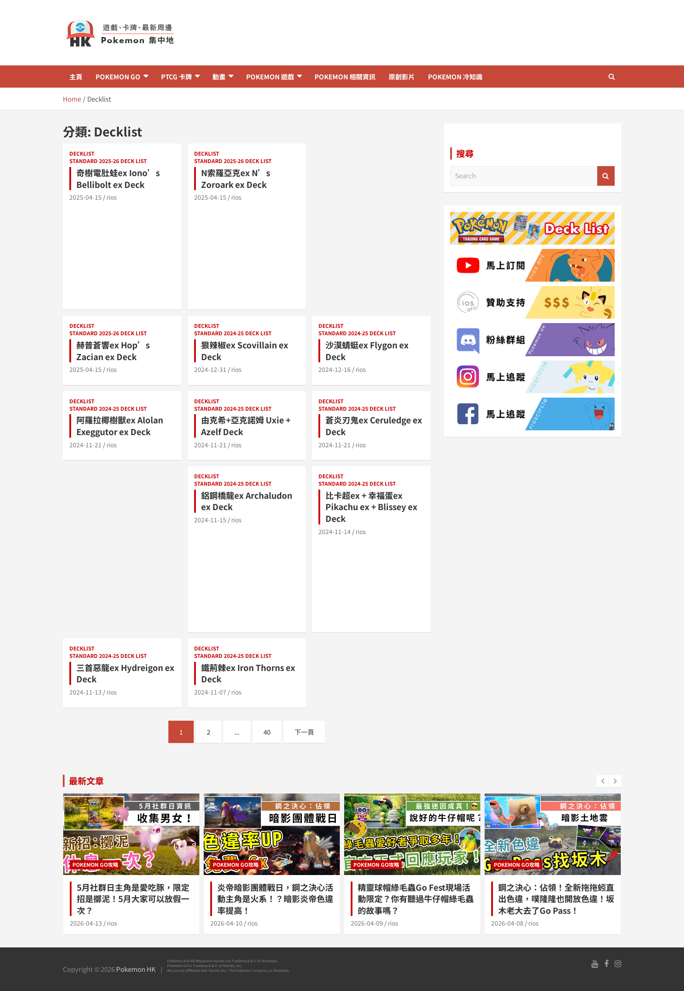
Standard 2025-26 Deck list (108, 160)
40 (266, 731)
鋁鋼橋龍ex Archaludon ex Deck (246, 501)
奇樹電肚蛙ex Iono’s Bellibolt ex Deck (118, 178)
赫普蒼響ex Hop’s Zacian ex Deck (113, 350)
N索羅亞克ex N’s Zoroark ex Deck (235, 178)
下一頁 (304, 731)
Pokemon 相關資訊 (345, 76)
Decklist (82, 153)
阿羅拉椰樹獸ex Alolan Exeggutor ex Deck (119, 425)
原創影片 (402, 76)
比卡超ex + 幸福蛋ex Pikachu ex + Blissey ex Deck (371, 506)
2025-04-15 (85, 197)
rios (111, 197)
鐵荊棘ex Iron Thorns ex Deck (248, 673)
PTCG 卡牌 (176, 76)
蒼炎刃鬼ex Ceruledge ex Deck (373, 425)
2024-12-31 (210, 369)
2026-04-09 (367, 923)
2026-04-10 (226, 923)
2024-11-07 (210, 692)
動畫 (219, 76)
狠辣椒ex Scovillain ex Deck (244, 350)
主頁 (75, 76)
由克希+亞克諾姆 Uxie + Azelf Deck (246, 425)
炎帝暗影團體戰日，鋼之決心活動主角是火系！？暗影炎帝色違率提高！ (275, 898)
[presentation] (602, 781)
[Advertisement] (437, 32)
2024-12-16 (334, 369)
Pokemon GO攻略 (95, 864)
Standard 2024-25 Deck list (233, 333)
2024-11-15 (210, 519)
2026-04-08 (507, 923)
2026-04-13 (86, 923)
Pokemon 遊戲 (270, 76)
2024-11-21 (85, 444)
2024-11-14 (334, 531)
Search (606, 176)
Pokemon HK (136, 969)
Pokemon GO (118, 76)
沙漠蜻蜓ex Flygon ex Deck (367, 350)
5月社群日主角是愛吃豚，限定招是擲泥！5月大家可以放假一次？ (133, 898)
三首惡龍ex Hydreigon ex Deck (125, 673)
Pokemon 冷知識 (455, 76)
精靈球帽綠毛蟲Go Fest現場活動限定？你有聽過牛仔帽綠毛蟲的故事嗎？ (416, 898)
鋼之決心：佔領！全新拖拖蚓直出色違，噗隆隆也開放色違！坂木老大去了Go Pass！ (556, 898)
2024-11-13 (85, 692)
